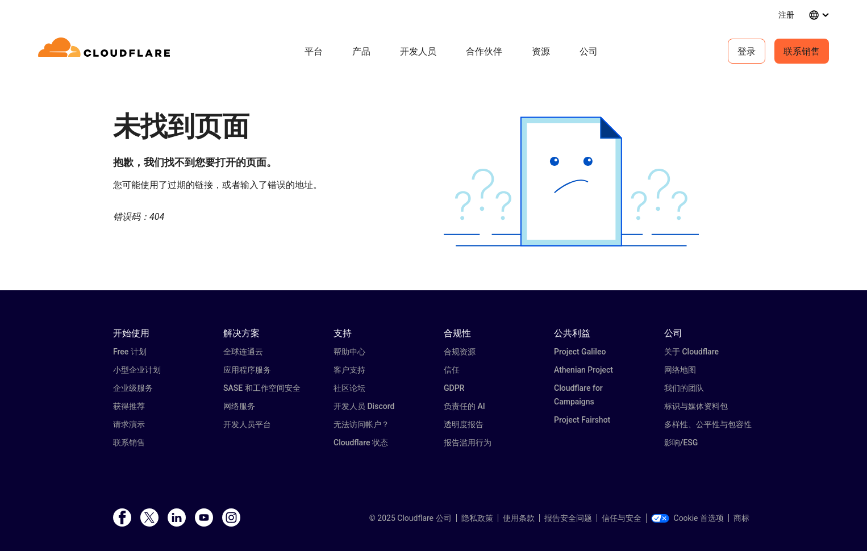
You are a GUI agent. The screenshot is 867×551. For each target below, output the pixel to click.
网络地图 (680, 369)
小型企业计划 (137, 369)
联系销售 (801, 51)
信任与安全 (621, 518)
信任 (452, 369)
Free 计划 (130, 351)
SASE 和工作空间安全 (262, 388)
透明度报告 (463, 424)
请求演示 (129, 424)
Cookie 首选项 (687, 518)
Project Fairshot (582, 419)
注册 (786, 14)
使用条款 (519, 518)
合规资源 (460, 351)
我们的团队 (684, 388)
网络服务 (239, 406)
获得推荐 (129, 406)
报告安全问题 (568, 518)
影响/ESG (681, 442)
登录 (746, 51)
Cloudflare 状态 (361, 442)
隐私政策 (477, 518)
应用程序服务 (247, 369)
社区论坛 (349, 388)
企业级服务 (133, 388)
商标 (741, 518)
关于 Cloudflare (691, 351)
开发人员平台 (247, 424)
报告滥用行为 (467, 442)
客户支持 (349, 369)
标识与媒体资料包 (696, 406)
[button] (571, 181)
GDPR (454, 388)
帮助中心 (349, 351)
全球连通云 (243, 351)
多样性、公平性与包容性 (708, 424)
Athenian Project (583, 369)
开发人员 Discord (364, 406)
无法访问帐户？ (361, 424)
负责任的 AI (464, 406)
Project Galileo (580, 351)
